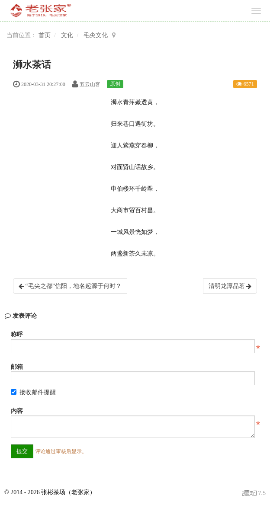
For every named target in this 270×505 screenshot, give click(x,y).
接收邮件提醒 (33, 392)
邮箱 (17, 367)
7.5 (254, 494)
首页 (45, 35)
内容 (17, 411)
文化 (67, 35)
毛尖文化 (96, 35)
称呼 (17, 334)
